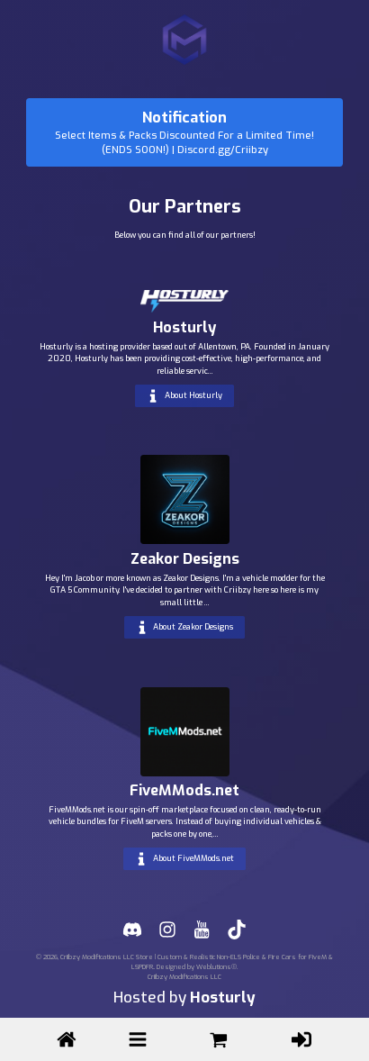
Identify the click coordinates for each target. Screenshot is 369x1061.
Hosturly (223, 997)
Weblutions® (216, 967)
